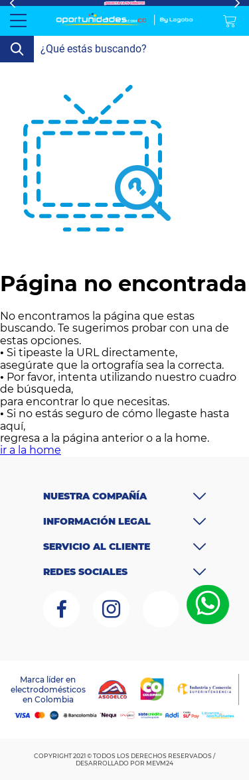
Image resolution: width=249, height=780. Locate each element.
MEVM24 (159, 763)
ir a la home (30, 450)
